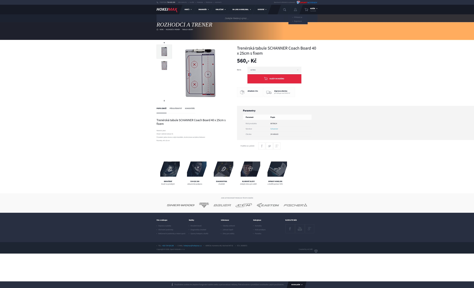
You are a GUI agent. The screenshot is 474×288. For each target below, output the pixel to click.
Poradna (200, 2)
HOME (160, 30)
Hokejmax (257, 220)
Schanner (274, 129)
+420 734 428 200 (168, 246)
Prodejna (209, 2)
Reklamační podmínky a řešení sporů (171, 234)
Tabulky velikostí (229, 226)
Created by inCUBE (308, 249)
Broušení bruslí (196, 226)
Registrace (298, 20)
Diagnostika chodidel (198, 230)
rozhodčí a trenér (173, 30)
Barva (239, 70)
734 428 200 (171, 2)
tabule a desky (187, 30)
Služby (192, 2)
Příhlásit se (298, 16)
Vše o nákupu (182, 2)
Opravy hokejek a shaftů (199, 234)
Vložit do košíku (276, 79)
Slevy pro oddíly (228, 234)
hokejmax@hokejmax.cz (193, 246)
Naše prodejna (260, 230)
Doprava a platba (164, 226)
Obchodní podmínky (165, 230)
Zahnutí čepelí (228, 230)
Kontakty (218, 2)
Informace (225, 220)
